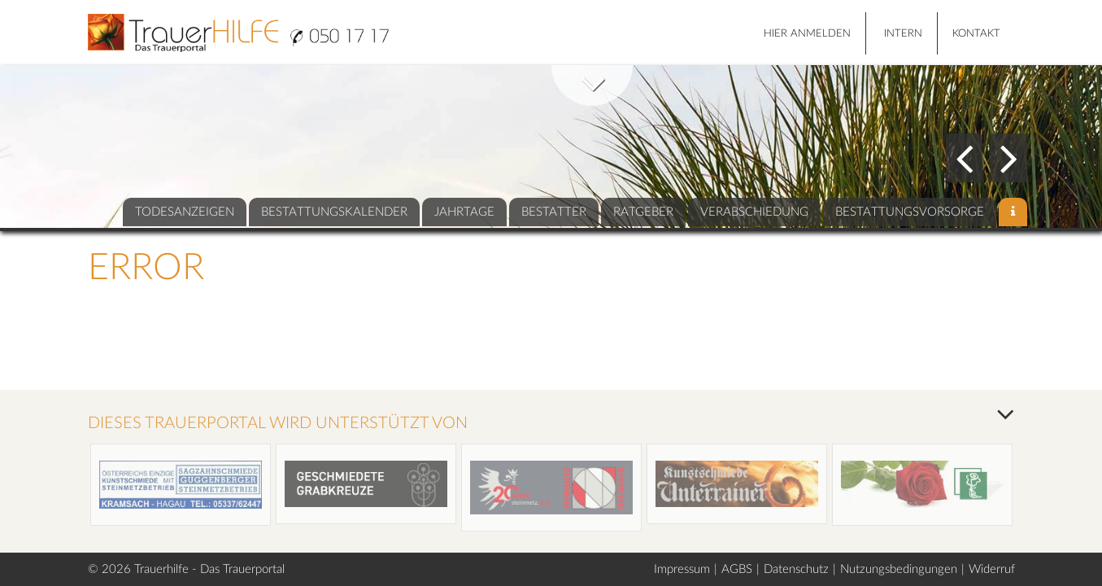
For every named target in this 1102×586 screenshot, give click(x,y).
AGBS (736, 569)
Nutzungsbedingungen (898, 569)
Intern (903, 33)
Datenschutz (796, 569)
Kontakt (976, 33)
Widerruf (992, 569)
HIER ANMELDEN (807, 33)
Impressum (682, 569)
